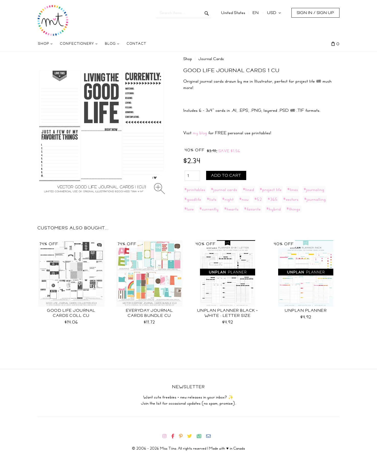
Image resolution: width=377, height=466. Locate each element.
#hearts (231, 209)
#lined (248, 189)
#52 (258, 199)
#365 (273, 199)
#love (189, 209)
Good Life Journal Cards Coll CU (71, 313)
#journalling (315, 199)
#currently (209, 209)
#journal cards (224, 189)
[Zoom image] (159, 188)
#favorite (252, 209)
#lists (212, 199)
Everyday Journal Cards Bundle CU (149, 313)
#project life (271, 189)
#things (293, 209)
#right (228, 199)
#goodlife (192, 199)
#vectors (291, 199)
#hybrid (273, 209)
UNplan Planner (306, 310)
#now (244, 199)
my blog (200, 132)
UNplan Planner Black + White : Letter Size (227, 313)
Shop (187, 59)
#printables (194, 189)
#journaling (314, 189)
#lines (292, 189)
